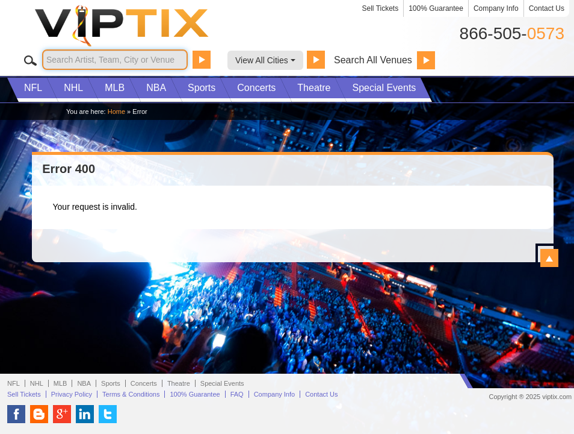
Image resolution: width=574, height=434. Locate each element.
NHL (73, 88)
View (549, 258)
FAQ (237, 394)
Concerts (256, 88)
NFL (33, 88)
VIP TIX (142, 26)
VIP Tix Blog (39, 414)
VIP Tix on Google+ (62, 414)
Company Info (496, 8)
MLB (115, 88)
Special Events (384, 88)
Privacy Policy (71, 394)
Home (116, 111)
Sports (201, 88)
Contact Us (546, 8)
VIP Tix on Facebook (16, 414)
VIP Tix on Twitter (108, 414)
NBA (156, 88)
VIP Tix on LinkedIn (85, 414)
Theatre (313, 88)
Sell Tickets (380, 8)
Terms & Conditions (130, 394)
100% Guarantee (436, 8)
